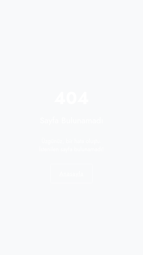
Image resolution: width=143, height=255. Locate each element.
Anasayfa (71, 173)
